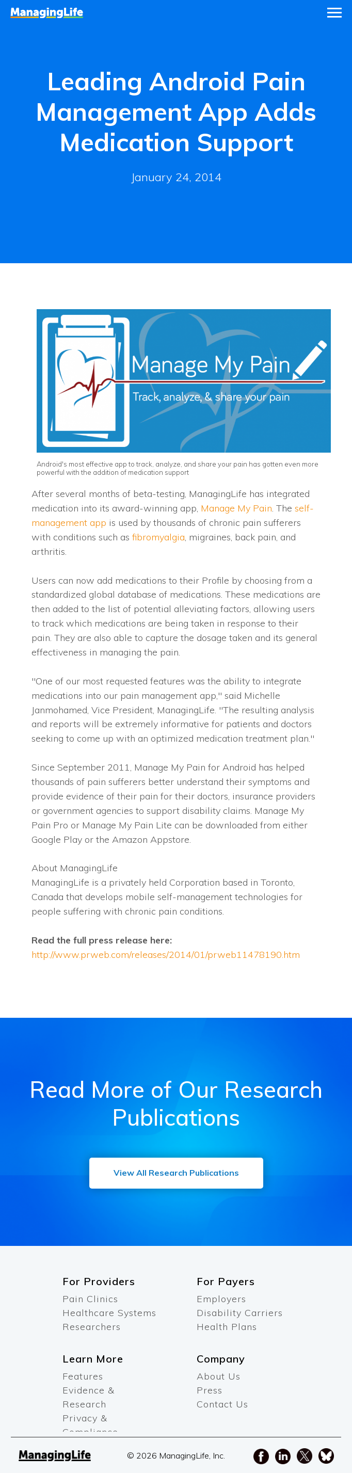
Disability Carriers (240, 1313)
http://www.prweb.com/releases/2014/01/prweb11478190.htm (165, 954)
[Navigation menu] (334, 13)
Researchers (91, 1327)
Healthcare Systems (109, 1313)
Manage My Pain (236, 508)
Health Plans (227, 1327)
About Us (219, 1376)
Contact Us (222, 1404)
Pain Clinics (90, 1299)
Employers (221, 1299)
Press (209, 1390)
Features (82, 1376)
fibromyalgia (158, 537)
